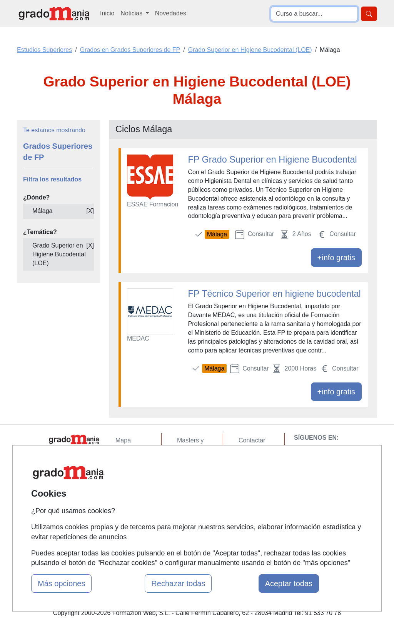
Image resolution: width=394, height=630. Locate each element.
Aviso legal (253, 470)
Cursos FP (191, 464)
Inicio (107, 13)
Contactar (252, 440)
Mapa (123, 440)
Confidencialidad (261, 455)
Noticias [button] (132, 13)
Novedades (170, 13)
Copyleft (250, 485)
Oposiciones (194, 517)
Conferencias (195, 479)
